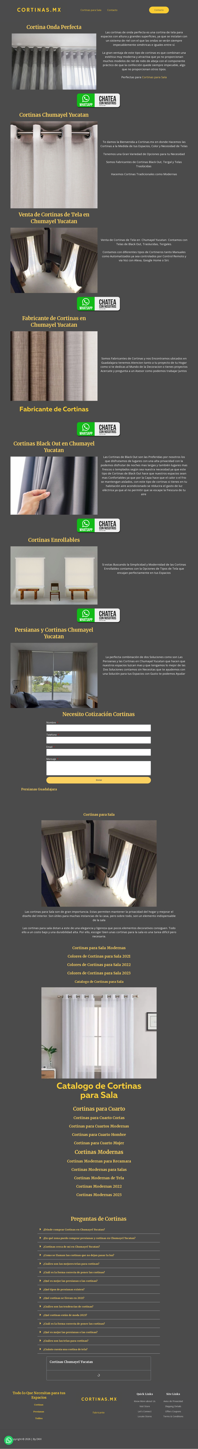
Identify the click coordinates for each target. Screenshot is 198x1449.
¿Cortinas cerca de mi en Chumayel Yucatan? (71, 1246)
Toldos (39, 1418)
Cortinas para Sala (91, 10)
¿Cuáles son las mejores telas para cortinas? (71, 1263)
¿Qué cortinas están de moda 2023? (65, 1315)
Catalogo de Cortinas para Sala (99, 981)
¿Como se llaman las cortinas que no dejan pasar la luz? (78, 1255)
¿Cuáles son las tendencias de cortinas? (68, 1306)
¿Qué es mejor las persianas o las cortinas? (70, 1281)
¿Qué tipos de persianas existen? (63, 1289)
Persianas (39, 1411)
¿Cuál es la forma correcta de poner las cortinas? (74, 1272)
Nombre (51, 722)
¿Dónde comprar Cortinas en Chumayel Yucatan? (74, 1229)
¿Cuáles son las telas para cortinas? (65, 1340)
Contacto (112, 10)
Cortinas (38, 1404)
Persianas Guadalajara (38, 789)
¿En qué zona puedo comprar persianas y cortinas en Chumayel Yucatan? (89, 1238)
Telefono (51, 734)
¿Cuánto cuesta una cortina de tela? (65, 1349)
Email (49, 747)
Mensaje (51, 759)
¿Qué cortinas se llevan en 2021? (63, 1298)
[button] (99, 1229)
